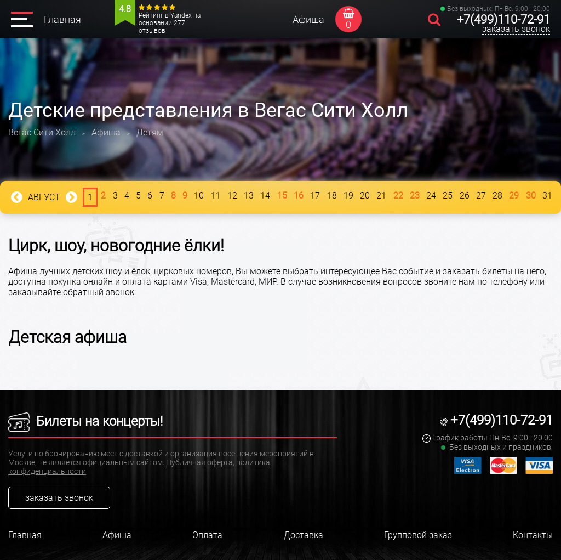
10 (199, 195)
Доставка (303, 535)
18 (332, 195)
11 (216, 195)
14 (265, 195)
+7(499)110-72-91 (503, 19)
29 (514, 195)
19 (348, 195)
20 (365, 195)
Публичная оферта (199, 462)
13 (249, 195)
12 (232, 195)
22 (398, 195)
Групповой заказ (418, 535)
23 (415, 195)
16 (299, 195)
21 (381, 195)
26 (465, 195)
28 (497, 195)
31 (547, 195)
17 (315, 195)
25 (448, 195)
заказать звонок (516, 29)
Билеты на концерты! (85, 421)
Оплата (207, 535)
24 (431, 195)
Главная (62, 19)
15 (282, 195)
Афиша (308, 19)
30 (531, 195)
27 (481, 195)
